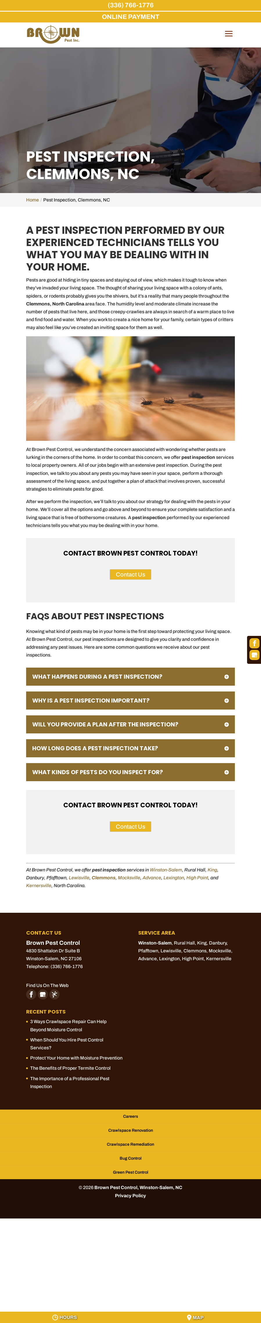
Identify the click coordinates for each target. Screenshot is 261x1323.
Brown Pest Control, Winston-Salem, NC (138, 1187)
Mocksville (129, 877)
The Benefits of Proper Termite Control (70, 1068)
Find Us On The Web (47, 985)
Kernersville (38, 885)
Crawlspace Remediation (130, 1144)
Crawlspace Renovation (130, 1130)
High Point (197, 877)
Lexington (173, 877)
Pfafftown (148, 950)
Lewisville (79, 877)
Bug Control (131, 1158)
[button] (229, 37)
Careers (130, 1116)
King (212, 869)
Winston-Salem (166, 869)
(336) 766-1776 (131, 5)
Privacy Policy (130, 1195)
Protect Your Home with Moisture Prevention (76, 1057)
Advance (152, 877)
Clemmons (104, 877)
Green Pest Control (130, 1172)
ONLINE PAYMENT (130, 16)
